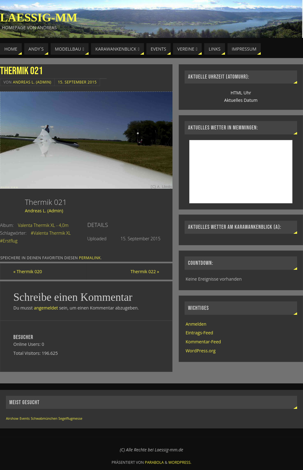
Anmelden (196, 324)
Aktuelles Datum (240, 100)
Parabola (154, 462)
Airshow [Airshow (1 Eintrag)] (12, 418)
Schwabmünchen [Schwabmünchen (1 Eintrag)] (44, 418)
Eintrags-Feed (199, 333)
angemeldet (46, 308)
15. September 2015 (77, 81)
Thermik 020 (27, 271)
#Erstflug (8, 241)
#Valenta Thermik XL (51, 233)
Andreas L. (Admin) (32, 81)
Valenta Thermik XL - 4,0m (43, 225)
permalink (90, 257)
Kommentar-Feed (203, 342)
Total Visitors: (27, 353)
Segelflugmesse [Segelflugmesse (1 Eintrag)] (70, 418)
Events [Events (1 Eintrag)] (25, 418)
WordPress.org (200, 351)
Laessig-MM (38, 17)
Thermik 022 (145, 271)
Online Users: (27, 344)
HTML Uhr (241, 93)
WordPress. (179, 462)
